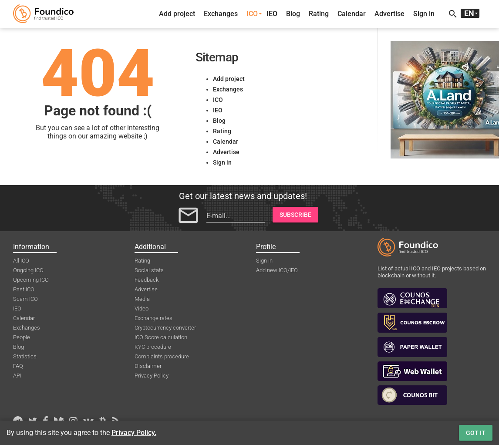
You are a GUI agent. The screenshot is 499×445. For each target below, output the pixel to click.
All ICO (21, 260)
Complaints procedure (162, 356)
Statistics (25, 356)
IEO (271, 14)
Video (141, 308)
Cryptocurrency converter (165, 327)
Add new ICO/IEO (277, 270)
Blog (293, 14)
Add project (177, 14)
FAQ (18, 366)
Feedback (146, 279)
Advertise (389, 14)
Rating (319, 14)
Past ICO (23, 289)
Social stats (149, 270)
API (17, 375)
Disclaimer (148, 366)
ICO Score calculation (161, 337)
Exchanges (221, 14)
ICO (252, 14)
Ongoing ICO (28, 270)
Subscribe (295, 214)
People (21, 337)
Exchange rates (153, 318)
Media (142, 299)
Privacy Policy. (133, 432)
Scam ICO (25, 299)
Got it (476, 432)
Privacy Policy (152, 375)
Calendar (351, 14)
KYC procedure (153, 347)
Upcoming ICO (31, 279)
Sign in (424, 14)
